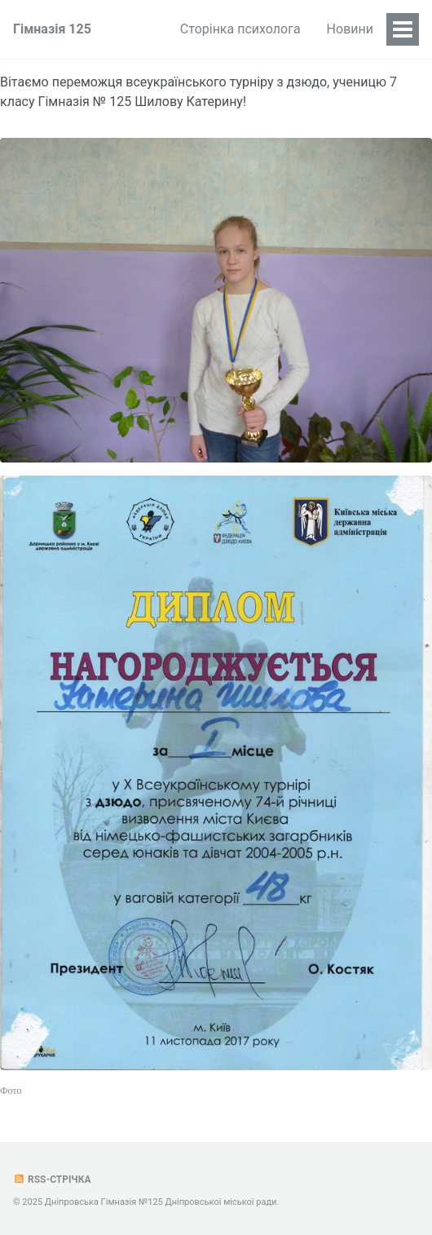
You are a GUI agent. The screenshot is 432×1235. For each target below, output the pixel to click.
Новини (350, 29)
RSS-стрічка (52, 1179)
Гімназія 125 (52, 29)
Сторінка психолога (240, 29)
